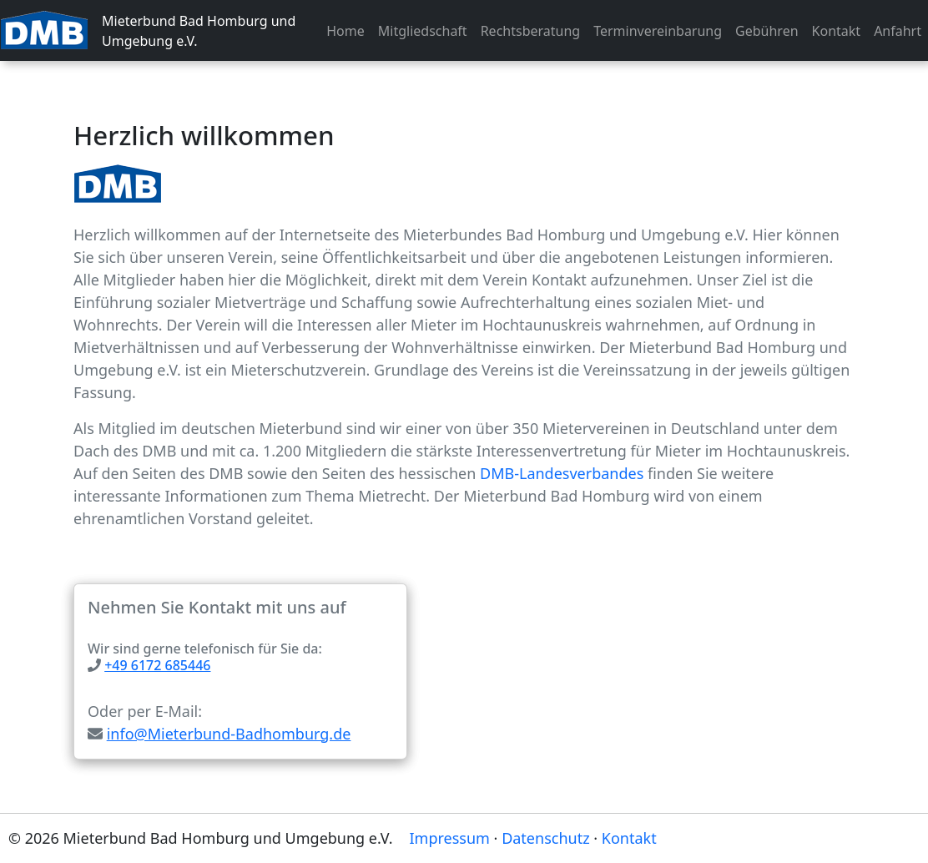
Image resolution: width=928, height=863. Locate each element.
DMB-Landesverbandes (561, 473)
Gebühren (767, 31)
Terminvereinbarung (657, 31)
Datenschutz (545, 838)
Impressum (450, 838)
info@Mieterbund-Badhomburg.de (229, 734)
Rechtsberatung (531, 31)
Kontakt (836, 31)
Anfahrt (897, 31)
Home (345, 31)
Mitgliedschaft (422, 31)
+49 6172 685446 (157, 665)
